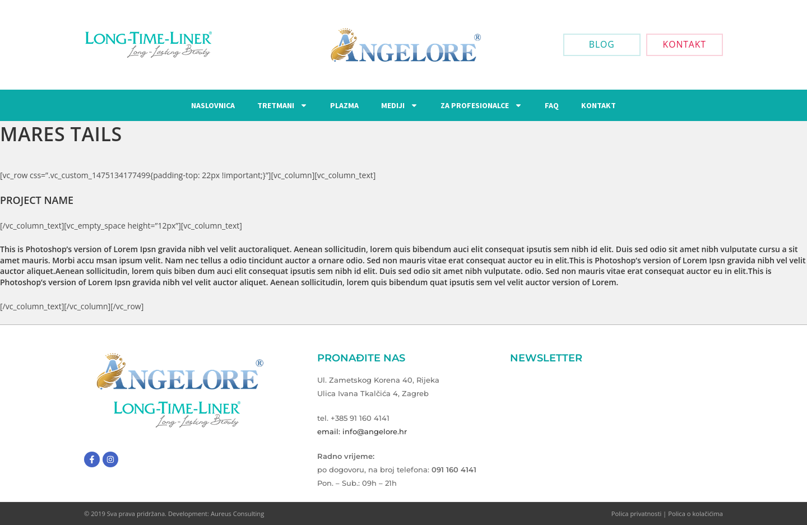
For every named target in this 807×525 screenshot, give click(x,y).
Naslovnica (213, 105)
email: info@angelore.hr (362, 431)
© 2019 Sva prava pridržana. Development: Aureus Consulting (174, 513)
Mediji (399, 105)
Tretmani (282, 105)
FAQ (552, 105)
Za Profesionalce (481, 105)
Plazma (344, 105)
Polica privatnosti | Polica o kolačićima (667, 513)
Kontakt (598, 105)
